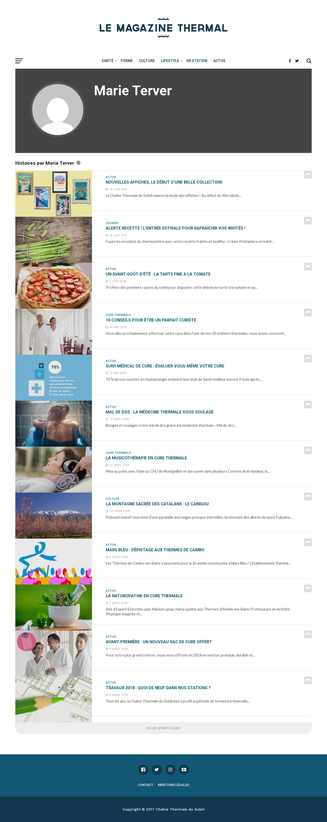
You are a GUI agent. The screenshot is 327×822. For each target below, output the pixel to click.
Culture (147, 61)
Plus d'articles (163, 728)
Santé (107, 61)
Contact (145, 785)
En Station (196, 61)
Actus (219, 61)
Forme (127, 61)
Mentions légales (173, 785)
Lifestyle (170, 61)
